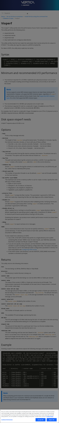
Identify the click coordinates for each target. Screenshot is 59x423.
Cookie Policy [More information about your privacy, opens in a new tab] (49, 418)
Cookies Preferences (7, 421)
